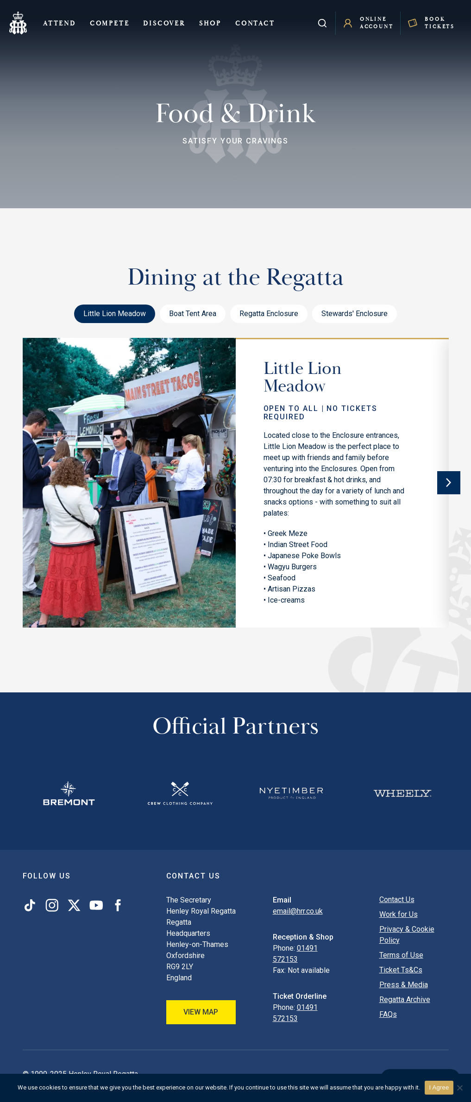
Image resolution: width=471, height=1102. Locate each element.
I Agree (439, 1087)
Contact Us (396, 899)
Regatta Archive (404, 999)
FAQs (388, 1014)
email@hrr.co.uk (298, 911)
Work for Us (398, 914)
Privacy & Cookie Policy (406, 935)
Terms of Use (401, 955)
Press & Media (403, 984)
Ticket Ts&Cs (400, 969)
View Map (200, 1012)
